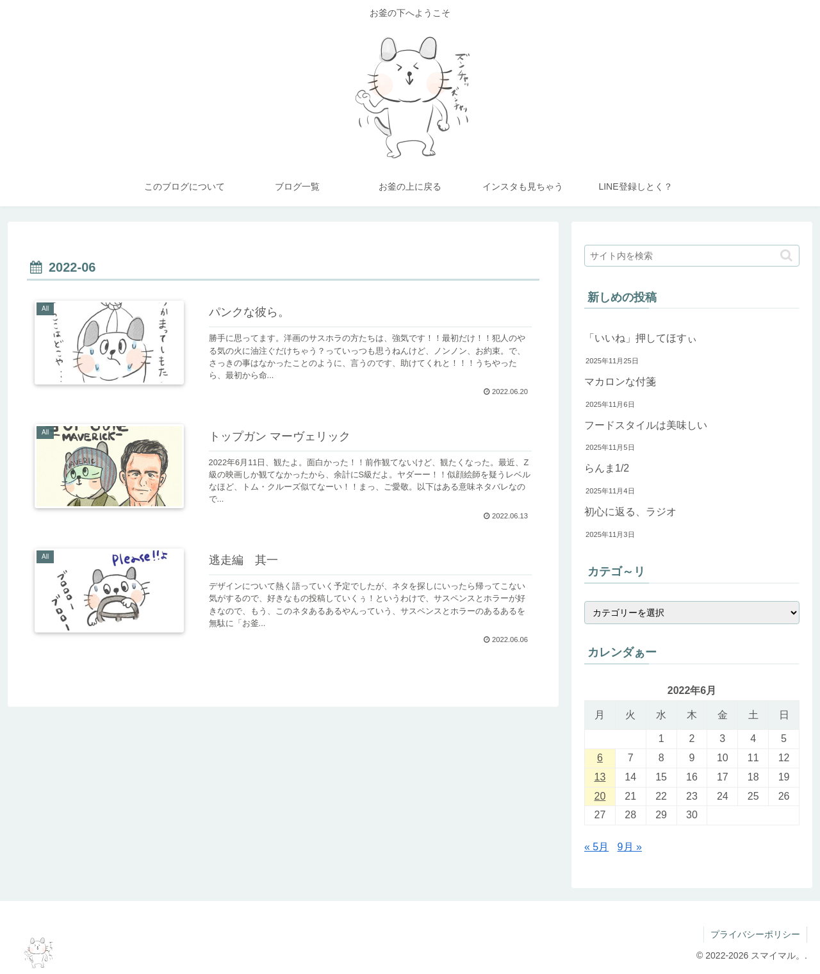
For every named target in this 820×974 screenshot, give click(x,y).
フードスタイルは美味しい (645, 425)
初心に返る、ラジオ (630, 511)
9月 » (630, 846)
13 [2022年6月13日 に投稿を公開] (600, 777)
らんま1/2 (606, 468)
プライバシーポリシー (755, 934)
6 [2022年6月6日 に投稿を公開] (600, 757)
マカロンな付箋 (620, 381)
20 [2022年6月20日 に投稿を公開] (600, 796)
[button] (786, 255)
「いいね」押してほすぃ (640, 338)
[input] (692, 256)
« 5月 (596, 846)
